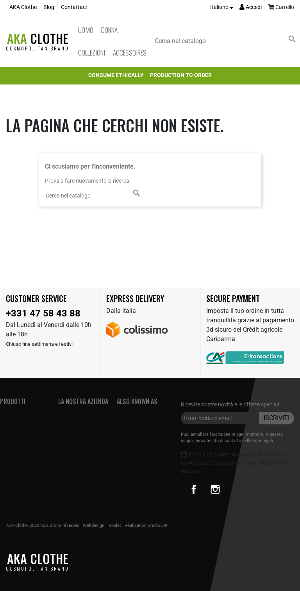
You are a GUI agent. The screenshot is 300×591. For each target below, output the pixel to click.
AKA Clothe (23, 7)
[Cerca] (227, 41)
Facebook (194, 489)
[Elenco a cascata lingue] (221, 7)
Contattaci (74, 7)
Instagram (215, 489)
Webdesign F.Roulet (102, 525)
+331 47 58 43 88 (43, 313)
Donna (109, 30)
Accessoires (129, 52)
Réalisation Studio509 (146, 525)
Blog (48, 7)
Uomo (85, 30)
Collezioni (91, 52)
